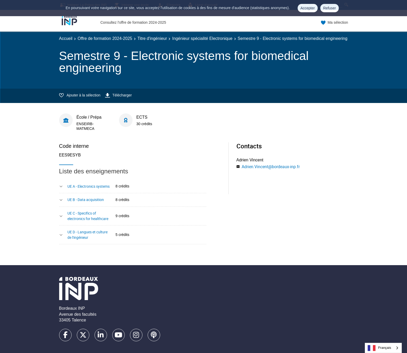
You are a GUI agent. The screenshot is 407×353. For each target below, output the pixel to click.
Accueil (66, 38)
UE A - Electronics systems (88, 186)
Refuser (329, 8)
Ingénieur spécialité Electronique (202, 38)
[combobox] (383, 348)
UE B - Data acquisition (85, 199)
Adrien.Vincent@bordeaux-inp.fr (271, 166)
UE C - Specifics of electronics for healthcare (87, 216)
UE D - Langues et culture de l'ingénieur (87, 234)
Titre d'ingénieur (152, 38)
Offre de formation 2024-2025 (105, 38)
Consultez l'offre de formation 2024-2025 (133, 22)
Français (379, 348)
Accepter (307, 8)
